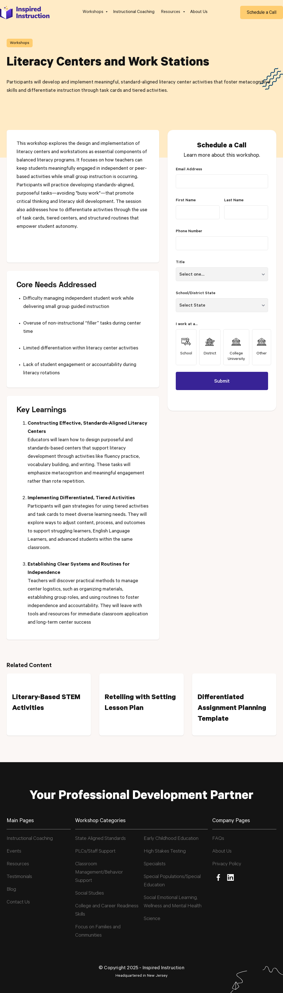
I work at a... (187, 324)
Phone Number (189, 231)
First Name (186, 200)
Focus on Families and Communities (97, 932)
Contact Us (18, 902)
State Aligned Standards (100, 839)
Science (152, 919)
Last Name (233, 200)
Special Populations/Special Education (172, 881)
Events (14, 851)
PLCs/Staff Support (95, 851)
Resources (18, 864)
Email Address (189, 170)
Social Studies (89, 894)
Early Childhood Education (171, 839)
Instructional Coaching (133, 12)
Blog (11, 890)
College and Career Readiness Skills (106, 911)
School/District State (195, 293)
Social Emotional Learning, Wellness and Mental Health (172, 902)
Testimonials (19, 877)
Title (180, 262)
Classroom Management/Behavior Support (99, 873)
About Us (199, 12)
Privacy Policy (226, 864)
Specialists (155, 864)
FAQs (218, 839)
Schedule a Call (261, 12)
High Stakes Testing (165, 851)
